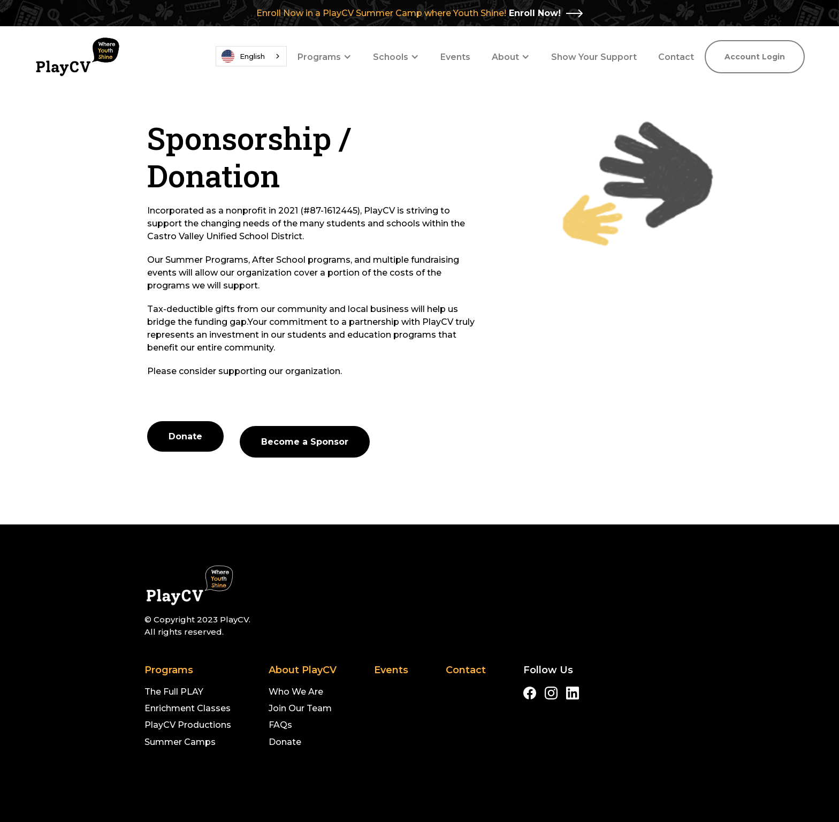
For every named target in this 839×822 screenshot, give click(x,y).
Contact (676, 57)
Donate (185, 436)
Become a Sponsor (304, 442)
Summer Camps (180, 742)
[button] (324, 57)
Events (455, 57)
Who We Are (296, 692)
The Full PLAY (173, 692)
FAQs (280, 725)
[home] (77, 57)
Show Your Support (594, 57)
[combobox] (251, 56)
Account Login (754, 57)
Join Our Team (300, 708)
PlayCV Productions (187, 725)
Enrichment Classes (187, 708)
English (243, 56)
